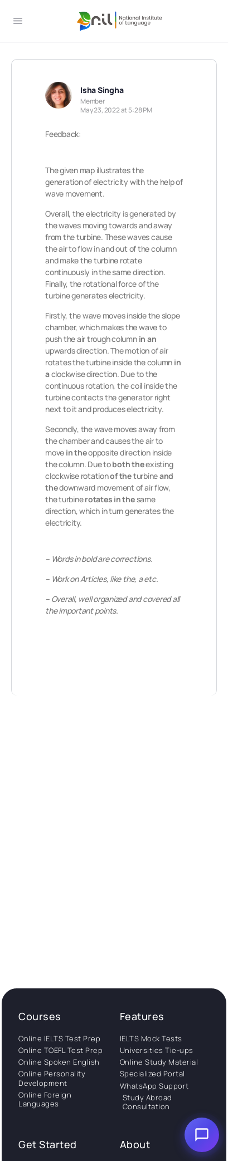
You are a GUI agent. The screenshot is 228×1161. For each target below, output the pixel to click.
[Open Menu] (18, 22)
